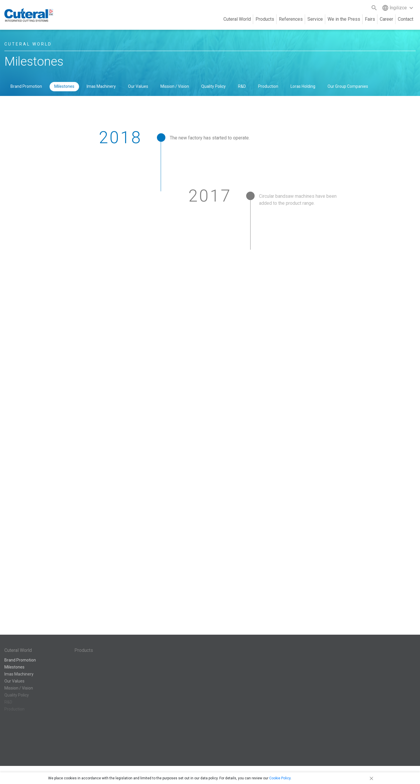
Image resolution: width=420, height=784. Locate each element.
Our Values (138, 86)
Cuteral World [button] (237, 19)
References (291, 19)
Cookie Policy (279, 778)
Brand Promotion (26, 86)
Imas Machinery (101, 86)
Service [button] (315, 19)
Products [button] (265, 19)
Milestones (64, 86)
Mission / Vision (174, 86)
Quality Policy (213, 86)
